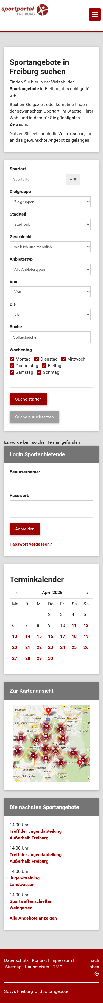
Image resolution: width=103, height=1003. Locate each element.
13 (14, 636)
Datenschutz (16, 960)
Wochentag (21, 349)
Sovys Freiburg (18, 991)
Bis (13, 304)
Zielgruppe (20, 191)
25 (74, 647)
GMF (57, 967)
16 (50, 636)
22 (39, 647)
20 (14, 647)
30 (50, 658)
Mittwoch (76, 359)
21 (27, 647)
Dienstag (49, 359)
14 (27, 636)
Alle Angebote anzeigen (33, 918)
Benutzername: (25, 471)
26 (85, 647)
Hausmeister (37, 967)
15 (39, 636)
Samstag (24, 372)
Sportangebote (54, 991)
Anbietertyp (21, 259)
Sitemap (13, 967)
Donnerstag (27, 365)
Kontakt (39, 960)
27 (14, 658)
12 (85, 625)
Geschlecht (21, 236)
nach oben (94, 964)
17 (62, 636)
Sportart (18, 168)
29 (39, 658)
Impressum (61, 960)
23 (50, 647)
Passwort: (19, 495)
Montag (23, 359)
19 (85, 636)
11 (74, 625)
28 (27, 658)
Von (13, 281)
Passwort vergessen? (31, 544)
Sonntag (51, 372)
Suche (16, 326)
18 (74, 636)
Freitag (54, 365)
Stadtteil (18, 214)
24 (62, 647)
